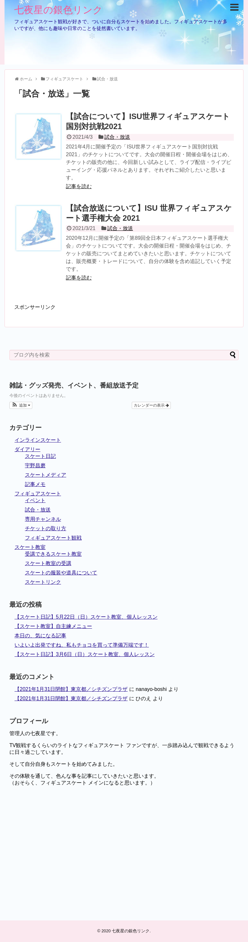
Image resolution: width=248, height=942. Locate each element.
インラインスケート (38, 440)
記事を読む (79, 186)
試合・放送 (117, 137)
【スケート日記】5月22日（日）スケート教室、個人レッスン (86, 617)
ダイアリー (27, 449)
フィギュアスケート (38, 493)
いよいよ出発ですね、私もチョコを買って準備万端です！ (82, 645)
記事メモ (35, 484)
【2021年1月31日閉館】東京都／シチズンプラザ (71, 689)
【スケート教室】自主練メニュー (53, 626)
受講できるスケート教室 (53, 554)
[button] (21, 405)
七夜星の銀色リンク (58, 10)
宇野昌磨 (35, 465)
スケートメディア (45, 475)
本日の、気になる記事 (40, 635)
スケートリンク (43, 582)
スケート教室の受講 (48, 563)
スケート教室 (30, 547)
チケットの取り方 (45, 528)
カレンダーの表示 (151, 405)
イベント (35, 500)
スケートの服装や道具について (61, 572)
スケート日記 (40, 456)
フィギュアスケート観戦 (53, 538)
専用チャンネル (43, 519)
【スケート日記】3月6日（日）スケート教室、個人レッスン (85, 654)
